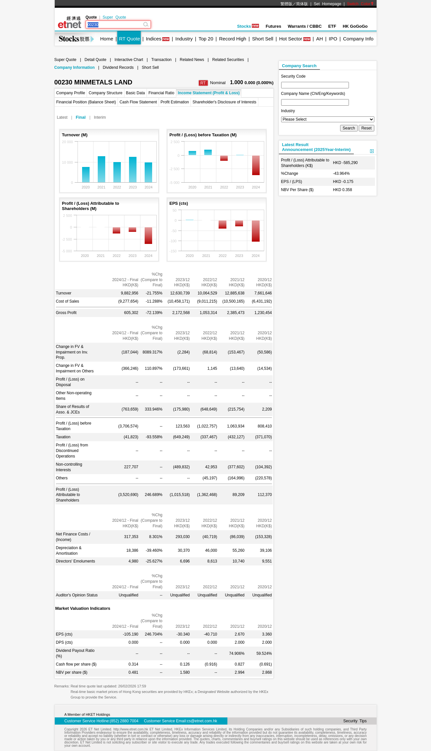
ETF (332, 26)
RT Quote (129, 38)
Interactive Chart (128, 59)
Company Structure (105, 93)
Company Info (358, 38)
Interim (100, 117)
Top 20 (206, 38)
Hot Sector (290, 38)
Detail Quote (96, 59)
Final (81, 117)
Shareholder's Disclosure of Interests (224, 102)
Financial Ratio (161, 93)
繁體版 (286, 4)
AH (319, 38)
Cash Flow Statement (138, 102)
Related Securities (228, 59)
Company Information (74, 67)
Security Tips (355, 721)
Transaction (161, 59)
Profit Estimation (175, 102)
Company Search (299, 65)
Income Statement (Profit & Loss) (208, 93)
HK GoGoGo (355, 26)
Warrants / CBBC (305, 26)
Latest (62, 117)
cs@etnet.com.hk (202, 721)
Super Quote (114, 17)
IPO (333, 38)
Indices (154, 38)
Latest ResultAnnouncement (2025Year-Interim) (316, 147)
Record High (232, 38)
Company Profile (70, 93)
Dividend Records (118, 67)
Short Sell (262, 38)
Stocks (248, 26)
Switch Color (360, 4)
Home (106, 38)
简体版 (302, 4)
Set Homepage (327, 4)
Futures (273, 26)
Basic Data (135, 93)
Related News (192, 59)
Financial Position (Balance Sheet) (86, 102)
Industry (184, 38)
